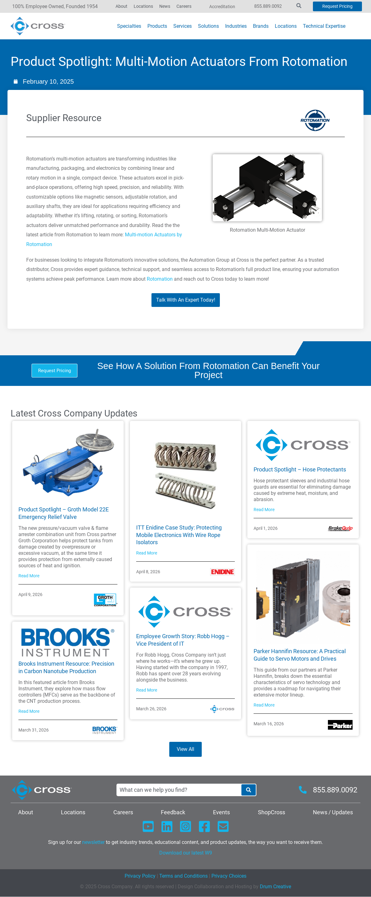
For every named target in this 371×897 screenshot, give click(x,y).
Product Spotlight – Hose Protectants (300, 469)
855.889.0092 (268, 6)
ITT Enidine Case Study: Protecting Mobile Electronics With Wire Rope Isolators (179, 535)
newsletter (93, 842)
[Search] (248, 790)
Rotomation (160, 279)
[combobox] (178, 790)
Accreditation (222, 6)
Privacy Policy (140, 876)
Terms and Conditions (183, 876)
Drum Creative (275, 887)
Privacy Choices (228, 876)
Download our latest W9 (185, 853)
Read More (28, 576)
